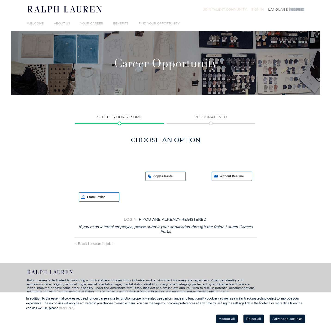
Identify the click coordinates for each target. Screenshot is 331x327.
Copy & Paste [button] (163, 176)
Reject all (253, 319)
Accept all (227, 319)
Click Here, (66, 308)
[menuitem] (225, 9)
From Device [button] (96, 197)
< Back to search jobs (93, 243)
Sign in (257, 9)
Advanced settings (287, 319)
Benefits (120, 23)
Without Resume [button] (232, 176)
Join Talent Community (225, 9)
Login (130, 219)
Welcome (35, 23)
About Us (62, 23)
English (296, 9)
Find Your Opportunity (159, 23)
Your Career (91, 23)
